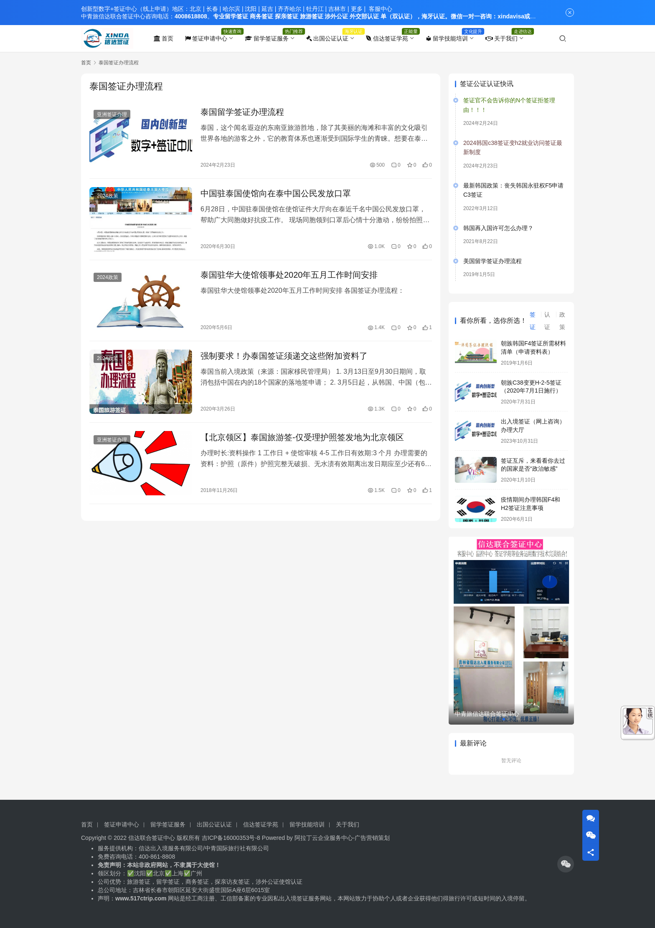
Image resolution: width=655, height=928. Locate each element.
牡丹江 (315, 8)
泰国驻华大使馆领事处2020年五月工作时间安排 (289, 274)
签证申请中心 (206, 38)
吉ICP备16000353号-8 (231, 837)
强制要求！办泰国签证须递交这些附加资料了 (284, 355)
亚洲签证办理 (112, 114)
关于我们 (501, 38)
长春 (212, 8)
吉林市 (337, 8)
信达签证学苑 (387, 38)
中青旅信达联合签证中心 (113, 16)
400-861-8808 (158, 856)
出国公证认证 (327, 38)
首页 (163, 38)
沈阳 (250, 8)
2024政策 (107, 196)
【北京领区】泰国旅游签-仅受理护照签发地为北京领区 (302, 437)
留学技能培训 (447, 38)
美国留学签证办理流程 (492, 261)
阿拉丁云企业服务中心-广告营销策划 (342, 837)
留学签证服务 (267, 38)
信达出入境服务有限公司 (171, 848)
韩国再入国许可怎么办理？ (498, 228)
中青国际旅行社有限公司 (237, 848)
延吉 (267, 8)
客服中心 (380, 8)
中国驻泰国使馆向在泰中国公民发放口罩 (276, 193)
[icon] (565, 864)
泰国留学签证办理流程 (242, 112)
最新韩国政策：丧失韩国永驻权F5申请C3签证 (513, 190)
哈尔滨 (231, 8)
